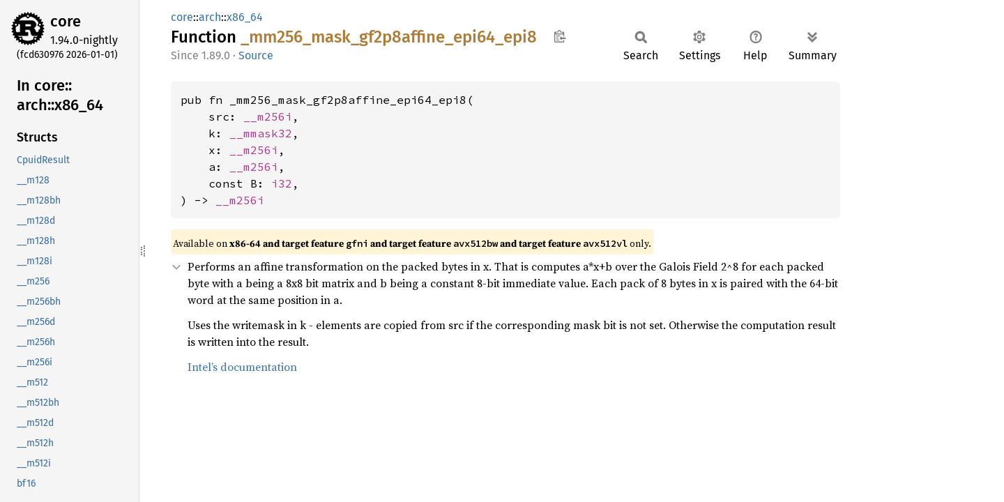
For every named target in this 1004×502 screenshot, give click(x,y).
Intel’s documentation (242, 366)
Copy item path (559, 36)
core (65, 21)
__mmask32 (260, 133)
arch (210, 17)
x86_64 (245, 17)
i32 (281, 183)
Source (255, 55)
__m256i (267, 116)
